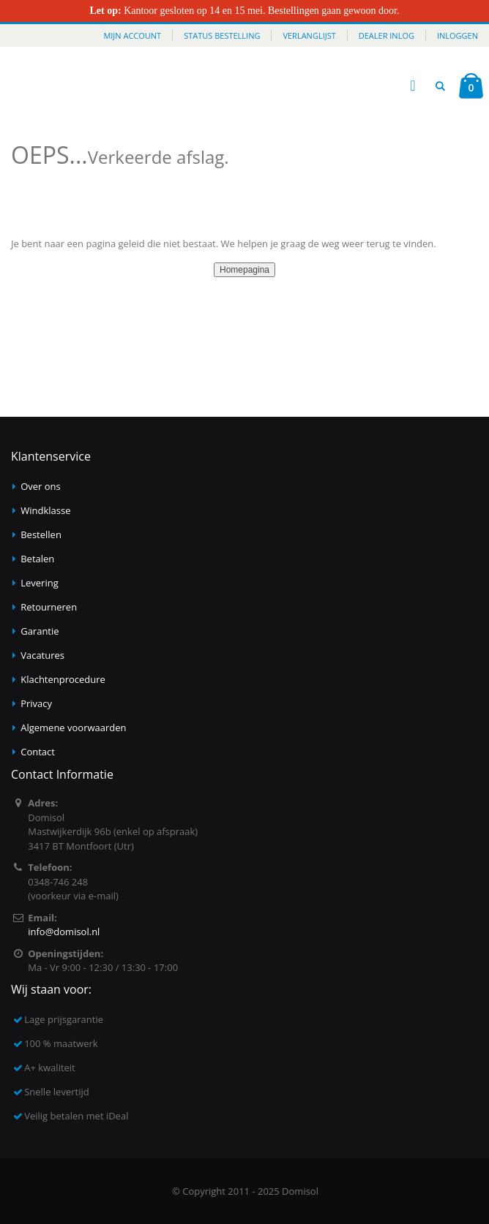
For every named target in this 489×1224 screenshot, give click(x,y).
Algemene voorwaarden (73, 727)
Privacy (36, 703)
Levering (39, 582)
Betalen (37, 558)
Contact (37, 751)
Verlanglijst (309, 35)
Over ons (40, 486)
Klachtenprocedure (62, 679)
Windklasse (45, 510)
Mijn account (132, 35)
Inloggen (457, 35)
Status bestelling (222, 35)
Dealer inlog (386, 35)
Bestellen (40, 534)
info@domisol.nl (64, 931)
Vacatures (42, 655)
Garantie (39, 631)
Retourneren (48, 606)
